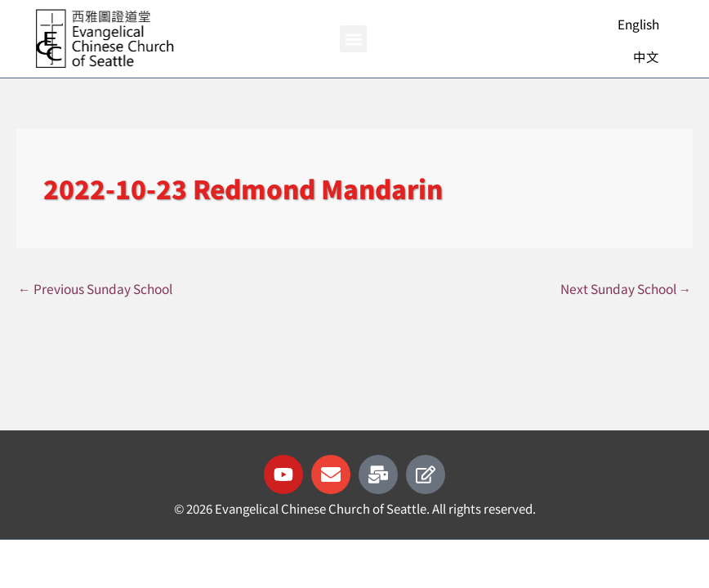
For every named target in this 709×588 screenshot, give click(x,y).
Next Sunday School (626, 288)
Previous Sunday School (95, 288)
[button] (353, 38)
